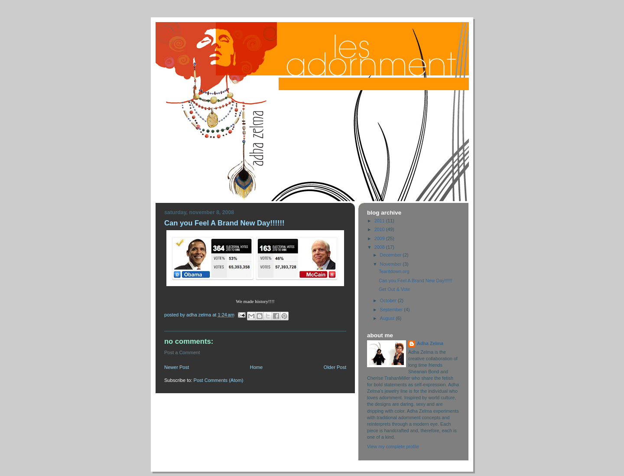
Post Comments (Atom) (219, 380)
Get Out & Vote (394, 289)
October (389, 300)
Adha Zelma (430, 343)
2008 (380, 247)
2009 (380, 238)
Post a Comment (182, 352)
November (391, 264)
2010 (380, 229)
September (392, 309)
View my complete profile (393, 446)
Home (256, 367)
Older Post (335, 367)
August (388, 318)
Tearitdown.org (394, 271)
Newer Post (176, 367)
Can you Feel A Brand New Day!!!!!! (415, 280)
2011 (380, 220)
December (391, 255)
